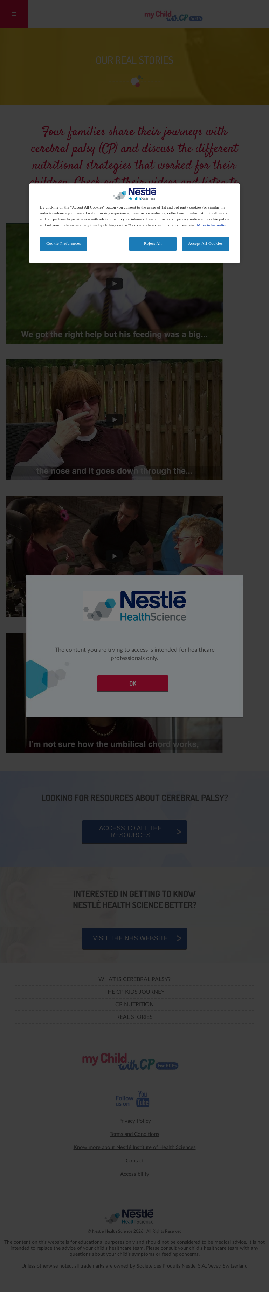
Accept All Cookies (205, 243)
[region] (134, 223)
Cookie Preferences (63, 243)
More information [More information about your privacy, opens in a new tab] (212, 225)
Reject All (153, 243)
